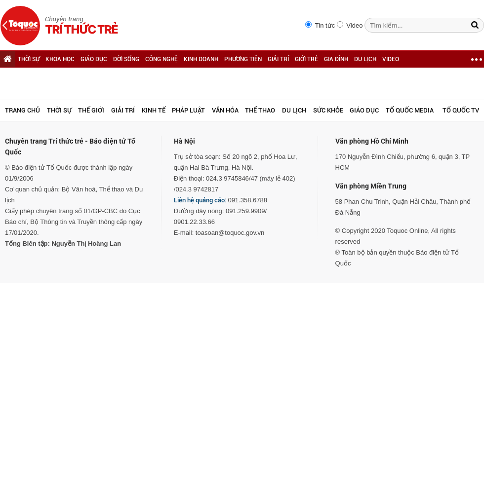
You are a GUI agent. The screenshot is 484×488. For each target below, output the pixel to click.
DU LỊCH (365, 59)
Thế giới (91, 110)
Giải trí (123, 110)
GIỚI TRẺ (306, 59)
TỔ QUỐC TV (461, 110)
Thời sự (59, 110)
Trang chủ (22, 110)
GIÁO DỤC (94, 59)
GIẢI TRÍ (278, 59)
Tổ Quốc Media (410, 110)
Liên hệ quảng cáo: (200, 200)
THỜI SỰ (29, 59)
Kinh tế (153, 110)
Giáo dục (364, 110)
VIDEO (390, 59)
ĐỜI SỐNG (126, 59)
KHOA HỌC (60, 59)
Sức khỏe (328, 110)
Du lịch (294, 110)
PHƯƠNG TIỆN (243, 59)
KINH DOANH (201, 59)
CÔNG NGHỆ (161, 59)
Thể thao (260, 110)
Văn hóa (225, 110)
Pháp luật (188, 110)
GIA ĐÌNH (336, 59)
